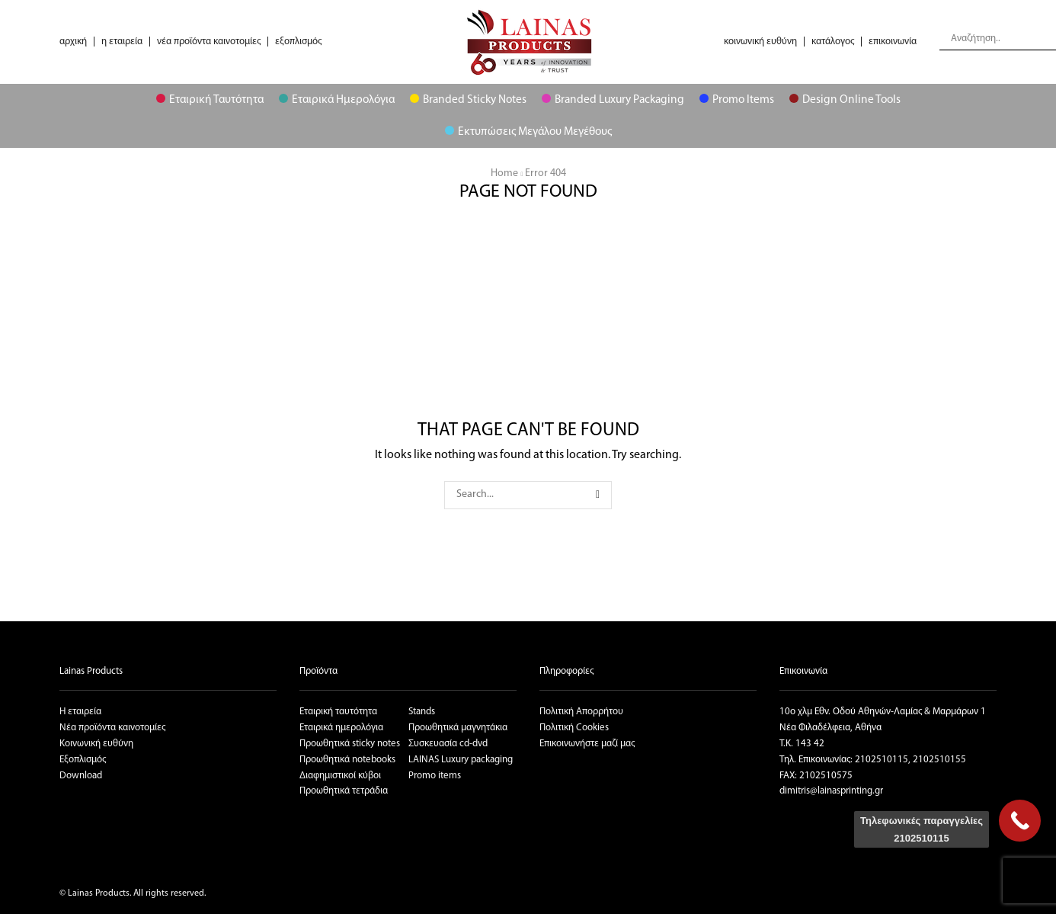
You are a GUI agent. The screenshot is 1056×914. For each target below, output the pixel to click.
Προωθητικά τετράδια (343, 791)
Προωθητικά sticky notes (349, 744)
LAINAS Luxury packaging (460, 760)
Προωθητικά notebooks (347, 760)
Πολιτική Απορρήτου (581, 712)
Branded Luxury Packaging (613, 100)
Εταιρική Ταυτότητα (210, 100)
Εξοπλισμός (82, 760)
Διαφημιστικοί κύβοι (340, 776)
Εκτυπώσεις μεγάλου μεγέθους (528, 132)
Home (504, 173)
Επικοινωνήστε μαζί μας (587, 744)
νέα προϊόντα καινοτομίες (209, 42)
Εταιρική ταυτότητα (338, 712)
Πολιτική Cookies (574, 728)
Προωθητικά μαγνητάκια (457, 728)
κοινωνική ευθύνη (760, 42)
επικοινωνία (893, 42)
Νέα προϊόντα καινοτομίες (112, 728)
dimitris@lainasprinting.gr (831, 791)
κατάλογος (832, 42)
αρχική (73, 42)
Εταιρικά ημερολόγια (341, 728)
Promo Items (736, 100)
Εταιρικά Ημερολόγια (337, 100)
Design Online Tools (845, 100)
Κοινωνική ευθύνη (96, 744)
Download (80, 776)
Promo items (434, 776)
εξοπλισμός (298, 42)
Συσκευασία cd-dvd (448, 744)
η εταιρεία (121, 42)
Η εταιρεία (80, 712)
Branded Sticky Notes (468, 100)
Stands (421, 712)
